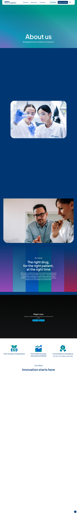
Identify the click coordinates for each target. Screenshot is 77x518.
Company (42, 2)
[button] (6, 382)
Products (25, 2)
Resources (34, 2)
